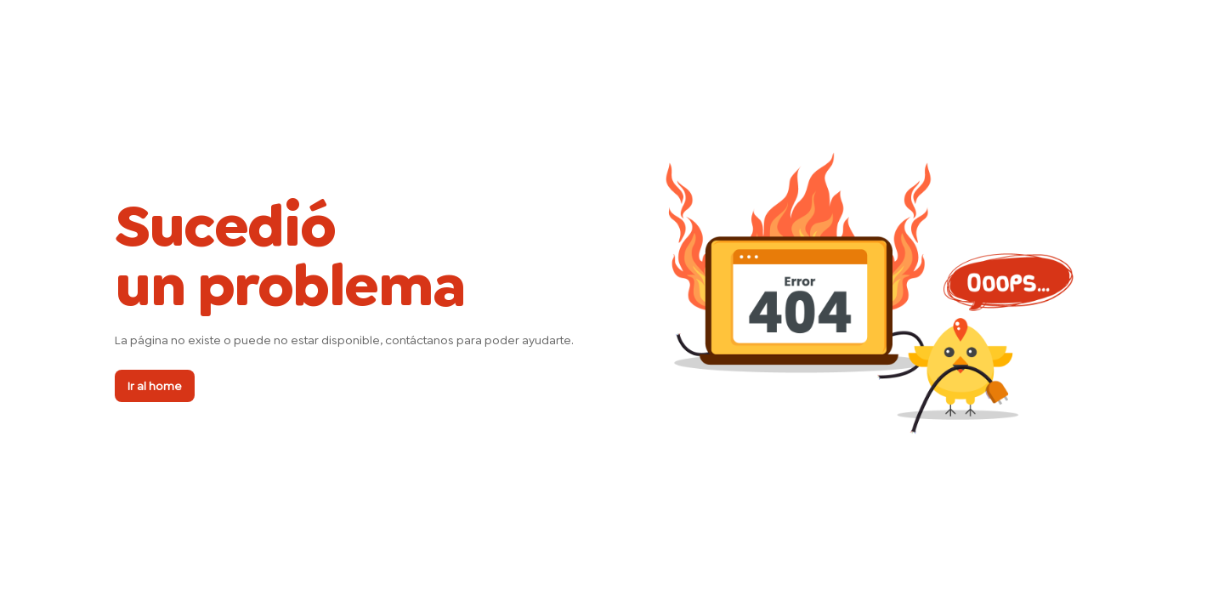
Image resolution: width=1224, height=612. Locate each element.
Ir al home (155, 386)
